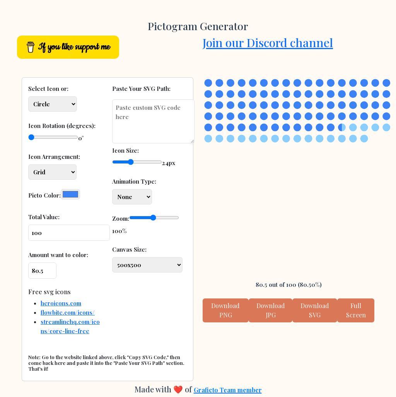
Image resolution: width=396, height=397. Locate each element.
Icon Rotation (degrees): (62, 125)
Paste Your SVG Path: (141, 88)
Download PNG (225, 310)
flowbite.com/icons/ (68, 312)
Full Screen (356, 310)
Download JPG (270, 310)
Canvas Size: (129, 249)
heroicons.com (61, 303)
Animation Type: (134, 181)
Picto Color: (44, 195)
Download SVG (314, 310)
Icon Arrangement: (54, 156)
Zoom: (120, 218)
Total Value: (44, 217)
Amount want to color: (58, 255)
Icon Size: (125, 150)
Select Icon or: (48, 88)
